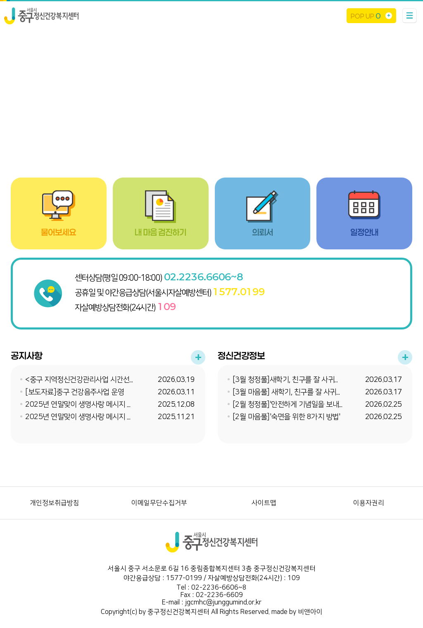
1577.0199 (239, 291)
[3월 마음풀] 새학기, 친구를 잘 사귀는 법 (292, 392)
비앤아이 (310, 612)
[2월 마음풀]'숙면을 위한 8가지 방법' (286, 417)
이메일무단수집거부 (159, 503)
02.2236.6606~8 (203, 276)
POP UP (365, 16)
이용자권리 (368, 503)
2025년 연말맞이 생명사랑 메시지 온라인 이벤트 (96, 417)
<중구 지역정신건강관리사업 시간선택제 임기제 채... (100, 380)
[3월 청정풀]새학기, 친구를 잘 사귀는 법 (291, 380)
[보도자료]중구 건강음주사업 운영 (74, 392)
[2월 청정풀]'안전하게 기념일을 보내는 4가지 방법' (306, 404)
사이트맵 (264, 503)
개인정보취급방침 (54, 503)
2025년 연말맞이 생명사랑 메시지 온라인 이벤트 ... (98, 404)
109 (166, 306)
